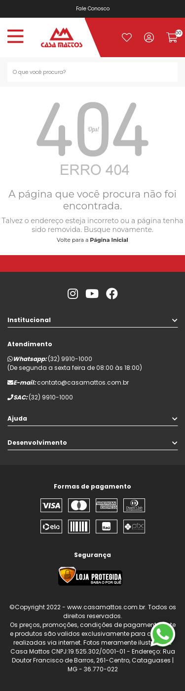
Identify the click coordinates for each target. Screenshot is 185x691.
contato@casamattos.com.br (83, 382)
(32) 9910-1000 (70, 359)
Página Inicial (109, 239)
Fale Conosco (94, 8)
